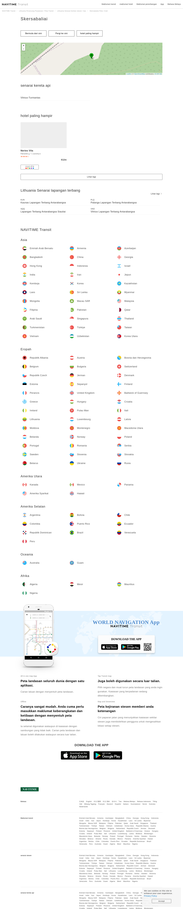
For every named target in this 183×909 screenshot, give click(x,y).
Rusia (105, 839)
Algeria (112, 844)
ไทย (120, 801)
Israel (81, 821)
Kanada (112, 839)
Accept (161, 901)
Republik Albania (142, 826)
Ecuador (125, 841)
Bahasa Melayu (129, 801)
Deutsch (110, 804)
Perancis (107, 831)
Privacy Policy (150, 896)
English (89, 801)
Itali (105, 834)
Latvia (131, 834)
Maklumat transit (109, 4)
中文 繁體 (97, 801)
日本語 (81, 801)
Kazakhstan (122, 821)
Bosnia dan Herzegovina (88, 828)
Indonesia (155, 818)
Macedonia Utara (85, 836)
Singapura (144, 823)
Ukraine (98, 839)
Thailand (153, 823)
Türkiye (94, 826)
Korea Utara (129, 826)
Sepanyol (90, 831)
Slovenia (152, 836)
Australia (98, 844)
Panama (128, 839)
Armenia (100, 818)
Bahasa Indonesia (144, 801)
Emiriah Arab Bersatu (87, 818)
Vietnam (109, 826)
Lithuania (112, 834)
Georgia (136, 818)
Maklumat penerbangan (147, 4)
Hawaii (150, 839)
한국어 (114, 801)
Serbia (136, 836)
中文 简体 (106, 801)
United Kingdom (118, 831)
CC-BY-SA (158, 74)
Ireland (89, 834)
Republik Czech (133, 828)
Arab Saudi (134, 823)
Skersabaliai (34, 18)
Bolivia (91, 841)
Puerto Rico (115, 841)
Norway (105, 836)
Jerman (143, 828)
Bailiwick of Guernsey (134, 831)
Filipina (110, 823)
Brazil (149, 841)
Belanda (97, 836)
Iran (92, 821)
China (128, 818)
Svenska (152, 804)
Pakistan (118, 823)
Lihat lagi (91, 177)
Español (118, 804)
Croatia (82, 834)
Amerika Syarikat (139, 839)
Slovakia (82, 839)
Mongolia (82, 823)
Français (101, 804)
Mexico (120, 839)
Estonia (82, 831)
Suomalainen (136, 804)
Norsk (144, 804)
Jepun (98, 821)
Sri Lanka (138, 821)
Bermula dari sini (33, 33)
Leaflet (128, 74)
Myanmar (147, 821)
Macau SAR (92, 823)
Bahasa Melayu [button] (174, 4)
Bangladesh (119, 818)
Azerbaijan (109, 818)
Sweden (144, 836)
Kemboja (106, 821)
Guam (105, 844)
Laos (130, 821)
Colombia (105, 841)
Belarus (90, 839)
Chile (98, 841)
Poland (112, 836)
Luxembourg (122, 834)
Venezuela (83, 844)
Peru (91, 844)
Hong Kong (145, 818)
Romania (129, 836)
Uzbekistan (118, 826)
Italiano (126, 804)
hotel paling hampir (89, 33)
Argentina (82, 841)
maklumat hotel (126, 4)
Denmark (151, 828)
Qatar (126, 823)
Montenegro (148, 834)
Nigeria (135, 844)
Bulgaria (111, 828)
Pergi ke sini (62, 33)
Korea (113, 821)
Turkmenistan (84, 826)
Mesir (119, 844)
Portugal (120, 836)
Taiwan (101, 826)
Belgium (103, 828)
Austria (153, 826)
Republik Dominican (137, 841)
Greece (147, 831)
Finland (99, 831)
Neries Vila (27, 150)
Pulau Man (98, 834)
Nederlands (83, 807)
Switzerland (120, 828)
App (162, 4)
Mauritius (126, 844)
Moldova (139, 834)
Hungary (155, 831)
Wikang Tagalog (90, 804)
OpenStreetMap (139, 74)
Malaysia (102, 823)
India (87, 821)
